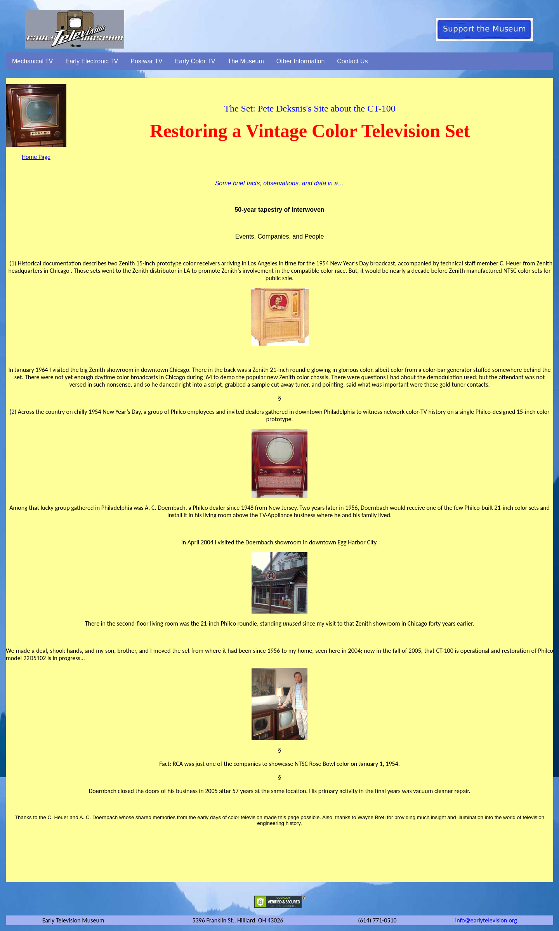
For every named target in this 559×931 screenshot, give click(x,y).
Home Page (36, 156)
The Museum (245, 61)
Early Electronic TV (92, 61)
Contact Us (352, 61)
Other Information (300, 61)
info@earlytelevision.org (486, 920)
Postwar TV (146, 61)
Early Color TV (195, 61)
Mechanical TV (32, 61)
